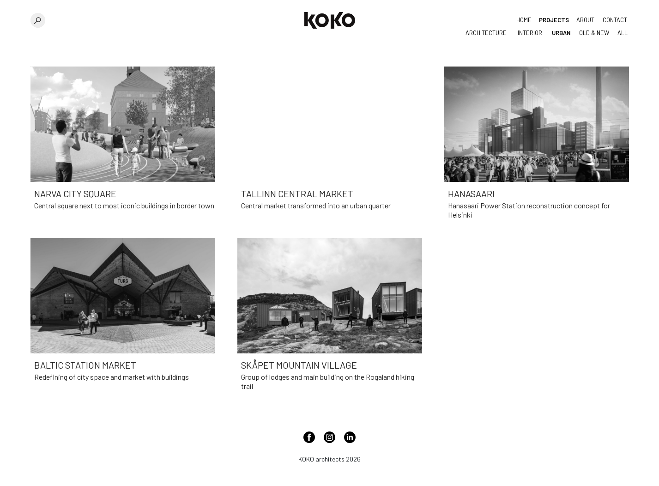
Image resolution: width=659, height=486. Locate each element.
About (585, 20)
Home (524, 20)
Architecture (486, 32)
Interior (530, 32)
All (622, 32)
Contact (615, 20)
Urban (561, 32)
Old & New (594, 32)
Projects (554, 20)
